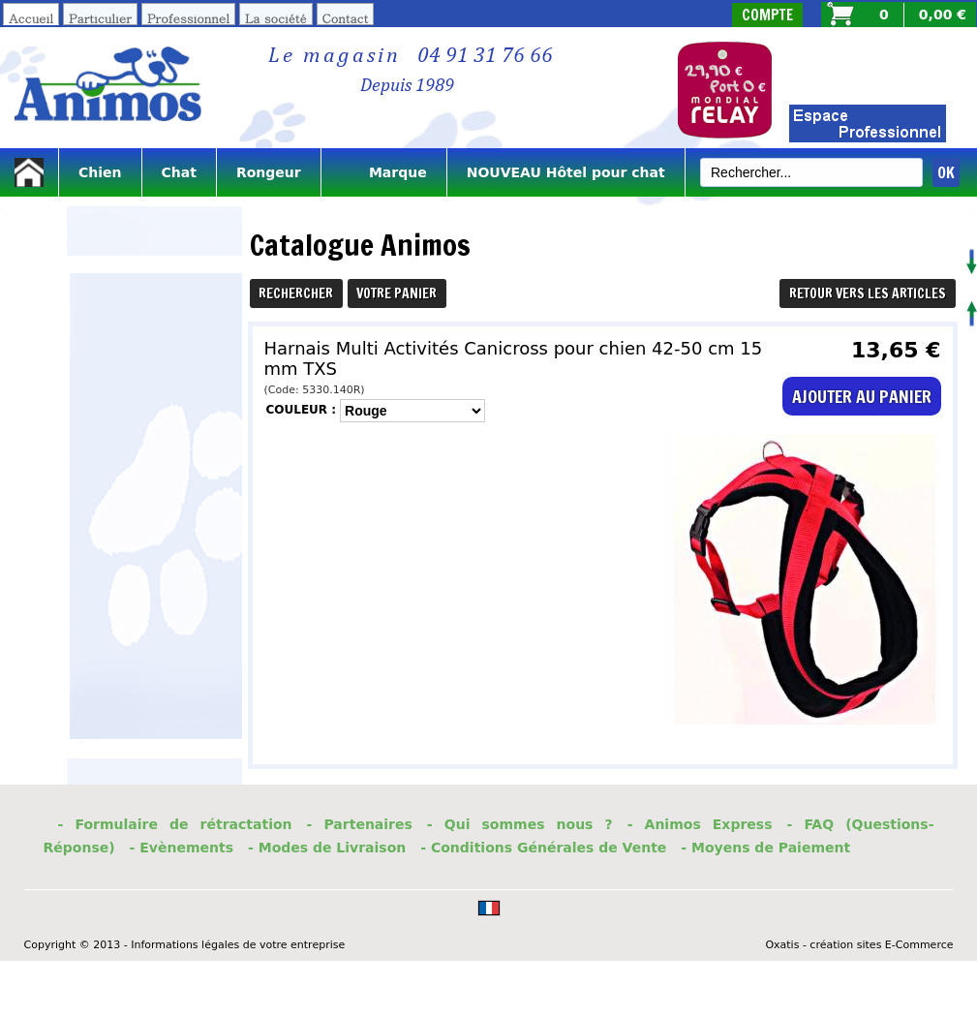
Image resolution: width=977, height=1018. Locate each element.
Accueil (31, 18)
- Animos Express (700, 824)
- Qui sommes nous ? (520, 824)
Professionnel (188, 18)
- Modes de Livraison (327, 847)
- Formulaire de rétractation (175, 824)
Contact (345, 18)
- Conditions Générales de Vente (543, 847)
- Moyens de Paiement (765, 847)
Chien (100, 172)
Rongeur (268, 172)
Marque (384, 172)
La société (276, 18)
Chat (179, 172)
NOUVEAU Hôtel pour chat (566, 172)
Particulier (100, 18)
